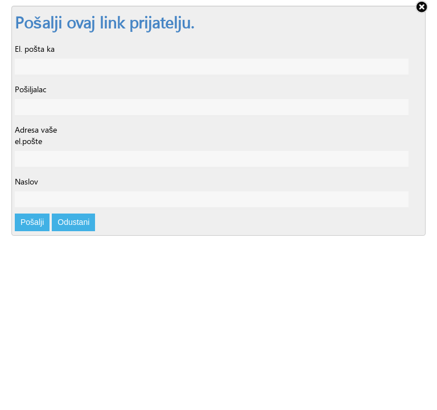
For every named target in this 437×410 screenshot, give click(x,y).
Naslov (26, 181)
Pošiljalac (30, 89)
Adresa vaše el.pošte (36, 135)
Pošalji (32, 222)
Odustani (73, 222)
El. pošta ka (35, 49)
